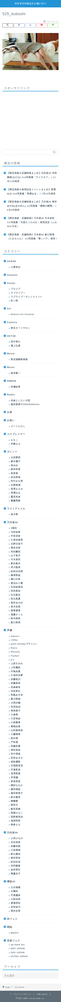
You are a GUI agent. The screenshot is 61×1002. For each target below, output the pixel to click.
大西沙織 (15, 703)
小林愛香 (15, 722)
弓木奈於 (15, 559)
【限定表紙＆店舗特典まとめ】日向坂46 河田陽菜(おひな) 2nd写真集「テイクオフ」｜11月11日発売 (32, 177)
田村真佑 (15, 591)
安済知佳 (15, 707)
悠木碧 (14, 738)
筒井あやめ (17, 603)
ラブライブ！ (18, 293)
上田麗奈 (15, 667)
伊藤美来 (15, 683)
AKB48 (11, 261)
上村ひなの (17, 838)
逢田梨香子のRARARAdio (25, 404)
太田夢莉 (15, 457)
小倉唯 (14, 714)
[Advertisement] (30, 119)
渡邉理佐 (15, 903)
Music (11, 367)
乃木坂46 (12, 522)
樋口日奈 (15, 579)
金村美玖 (15, 869)
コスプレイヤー (16, 434)
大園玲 (14, 891)
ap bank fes (18, 944)
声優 (9, 630)
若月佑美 (15, 606)
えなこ (14, 440)
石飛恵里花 (17, 765)
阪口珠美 (15, 622)
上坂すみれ (17, 663)
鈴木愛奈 (15, 797)
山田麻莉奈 (17, 730)
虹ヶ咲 (14, 300)
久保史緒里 (17, 540)
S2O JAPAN (18, 952)
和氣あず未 (17, 695)
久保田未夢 (17, 675)
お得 (9, 412)
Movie (11, 353)
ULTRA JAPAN (19, 956)
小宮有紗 (15, 718)
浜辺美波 (15, 477)
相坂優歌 (15, 762)
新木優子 (15, 461)
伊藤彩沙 (15, 679)
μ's (12, 659)
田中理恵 (15, 754)
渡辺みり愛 (17, 583)
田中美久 (15, 341)
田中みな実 (17, 481)
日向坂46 (12, 832)
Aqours (15, 636)
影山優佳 (15, 854)
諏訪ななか (17, 785)
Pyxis (14, 648)
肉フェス (12, 918)
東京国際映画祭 (19, 359)
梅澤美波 (15, 575)
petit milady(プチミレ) (24, 644)
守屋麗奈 (15, 895)
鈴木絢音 (15, 618)
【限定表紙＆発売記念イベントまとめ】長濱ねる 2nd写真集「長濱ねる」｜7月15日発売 (31, 191)
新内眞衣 (15, 563)
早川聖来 (15, 567)
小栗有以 (15, 267)
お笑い (11, 420)
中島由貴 (15, 671)
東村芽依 (15, 858)
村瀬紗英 (15, 387)
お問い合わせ (42, 994)
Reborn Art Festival (22, 314)
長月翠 (14, 514)
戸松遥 (14, 742)
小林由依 (15, 899)
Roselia (15, 652)
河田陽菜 (15, 866)
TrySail (15, 656)
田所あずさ (17, 758)
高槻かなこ (17, 813)
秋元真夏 (15, 599)
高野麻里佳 (17, 817)
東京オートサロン (20, 328)
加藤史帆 (15, 846)
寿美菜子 (15, 711)
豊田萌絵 (15, 789)
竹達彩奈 (15, 769)
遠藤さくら (17, 614)
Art (9, 308)
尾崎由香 (15, 726)
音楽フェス (13, 940)
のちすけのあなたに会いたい (30, 3)
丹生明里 (15, 842)
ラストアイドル (16, 508)
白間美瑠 (15, 485)
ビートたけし (18, 426)
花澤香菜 (15, 773)
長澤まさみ (17, 489)
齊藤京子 (15, 874)
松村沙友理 (17, 571)
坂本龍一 (15, 373)
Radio (11, 394)
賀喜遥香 (15, 610)
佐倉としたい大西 (20, 400)
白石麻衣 (15, 595)
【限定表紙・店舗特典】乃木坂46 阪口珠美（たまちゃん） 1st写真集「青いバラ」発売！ (32, 236)
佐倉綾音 (15, 687)
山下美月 (15, 555)
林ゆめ (14, 465)
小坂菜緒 (15, 850)
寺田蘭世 (15, 552)
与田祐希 (15, 532)
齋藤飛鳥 (15, 500)
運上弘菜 (15, 346)
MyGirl (15, 933)
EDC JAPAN (18, 948)
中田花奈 (15, 536)
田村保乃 (15, 907)
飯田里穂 (15, 809)
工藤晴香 (15, 734)
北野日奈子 (17, 544)
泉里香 (14, 473)
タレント (12, 451)
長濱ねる (15, 493)
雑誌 (9, 926)
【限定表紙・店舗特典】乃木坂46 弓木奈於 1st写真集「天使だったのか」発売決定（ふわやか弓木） (32, 222)
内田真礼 (15, 691)
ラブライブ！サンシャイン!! (26, 297)
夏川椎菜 (15, 699)
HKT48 (11, 336)
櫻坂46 (11, 881)
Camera (12, 322)
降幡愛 (14, 801)
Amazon (12, 274)
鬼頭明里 (15, 821)
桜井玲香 (15, 469)
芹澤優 (14, 777)
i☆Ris (14, 640)
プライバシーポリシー (22, 994)
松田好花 (15, 862)
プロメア (15, 289)
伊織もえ (15, 444)
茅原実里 (15, 781)
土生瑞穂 (15, 887)
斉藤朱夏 (15, 746)
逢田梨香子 (17, 793)
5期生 (14, 528)
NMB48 (11, 380)
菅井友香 (15, 911)
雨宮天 (14, 805)
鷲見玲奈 (15, 497)
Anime (11, 283)
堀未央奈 (15, 548)
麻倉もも (15, 824)
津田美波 (15, 750)
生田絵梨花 (17, 587)
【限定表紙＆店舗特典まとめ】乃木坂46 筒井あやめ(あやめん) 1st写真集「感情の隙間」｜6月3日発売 (32, 206)
